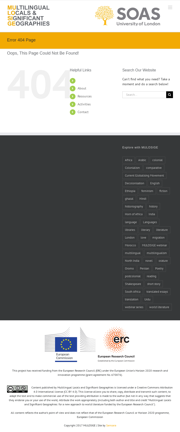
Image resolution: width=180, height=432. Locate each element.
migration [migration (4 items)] (158, 237)
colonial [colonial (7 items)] (157, 160)
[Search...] (144, 94)
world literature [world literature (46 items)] (159, 307)
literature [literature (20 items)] (162, 230)
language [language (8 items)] (131, 222)
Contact (83, 112)
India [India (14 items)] (152, 214)
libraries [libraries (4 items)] (130, 230)
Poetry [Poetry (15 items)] (159, 268)
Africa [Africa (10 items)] (128, 160)
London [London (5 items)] (130, 237)
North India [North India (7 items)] (132, 260)
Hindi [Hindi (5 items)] (142, 198)
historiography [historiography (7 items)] (134, 206)
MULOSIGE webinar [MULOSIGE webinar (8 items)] (154, 245)
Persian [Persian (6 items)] (144, 268)
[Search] (169, 94)
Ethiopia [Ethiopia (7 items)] (130, 191)
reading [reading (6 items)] (151, 276)
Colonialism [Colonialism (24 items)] (132, 168)
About (82, 88)
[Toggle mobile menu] (170, 7)
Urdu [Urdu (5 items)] (147, 299)
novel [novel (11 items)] (149, 260)
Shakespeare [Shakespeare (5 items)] (133, 284)
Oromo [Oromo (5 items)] (129, 268)
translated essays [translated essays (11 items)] (157, 291)
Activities (84, 104)
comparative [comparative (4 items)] (154, 168)
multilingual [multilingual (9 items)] (133, 253)
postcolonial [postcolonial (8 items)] (133, 276)
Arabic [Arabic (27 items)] (142, 160)
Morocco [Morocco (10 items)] (130, 245)
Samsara (111, 425)
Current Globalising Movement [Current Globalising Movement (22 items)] (144, 175)
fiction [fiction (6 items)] (163, 191)
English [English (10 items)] (155, 183)
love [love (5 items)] (143, 237)
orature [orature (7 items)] (163, 260)
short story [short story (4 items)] (153, 284)
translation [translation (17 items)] (131, 299)
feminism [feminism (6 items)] (147, 191)
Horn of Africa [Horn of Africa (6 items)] (133, 214)
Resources (85, 96)
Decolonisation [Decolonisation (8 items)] (134, 183)
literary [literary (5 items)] (145, 230)
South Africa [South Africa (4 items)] (132, 291)
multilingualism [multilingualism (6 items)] (157, 253)
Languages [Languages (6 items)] (150, 222)
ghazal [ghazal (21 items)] (129, 198)
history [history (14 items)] (153, 206)
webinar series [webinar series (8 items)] (134, 307)
